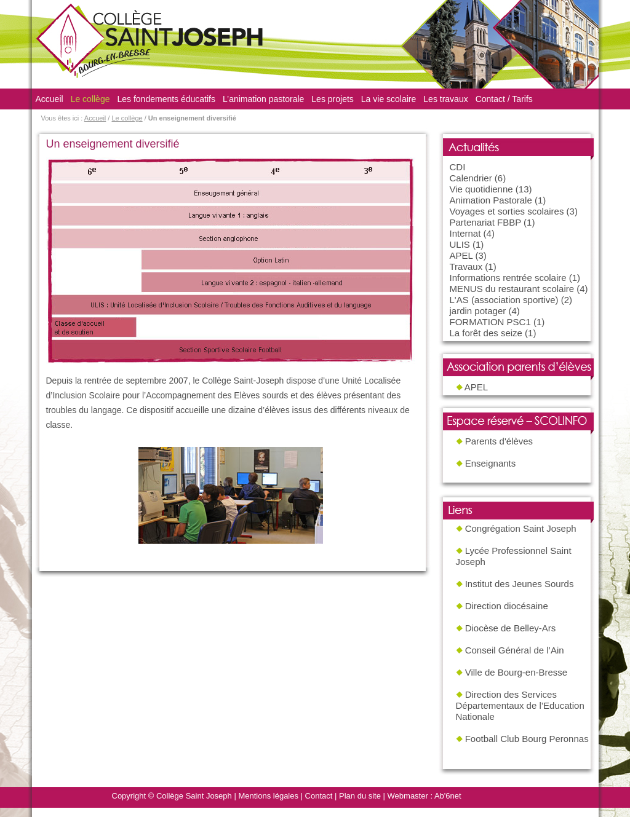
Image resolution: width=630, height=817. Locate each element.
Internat (465, 233)
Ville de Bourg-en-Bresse (516, 672)
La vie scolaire (389, 99)
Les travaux (445, 99)
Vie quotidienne (481, 189)
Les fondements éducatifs (166, 99)
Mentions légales (268, 795)
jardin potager (478, 311)
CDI (458, 167)
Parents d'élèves (499, 441)
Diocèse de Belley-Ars (510, 628)
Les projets (332, 99)
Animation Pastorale (491, 200)
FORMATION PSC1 (490, 322)
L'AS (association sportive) (504, 299)
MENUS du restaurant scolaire (512, 288)
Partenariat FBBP (485, 222)
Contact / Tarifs (504, 99)
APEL (461, 255)
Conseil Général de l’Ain (514, 650)
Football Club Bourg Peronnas (527, 738)
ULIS (460, 244)
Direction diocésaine (506, 606)
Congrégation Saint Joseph (520, 528)
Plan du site (360, 795)
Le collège (90, 99)
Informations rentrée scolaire (508, 277)
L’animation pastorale (263, 99)
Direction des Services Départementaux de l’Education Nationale (520, 705)
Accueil (49, 99)
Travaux (466, 266)
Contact (319, 795)
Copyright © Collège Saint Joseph (172, 795)
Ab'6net (447, 795)
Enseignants (490, 463)
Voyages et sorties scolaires (507, 211)
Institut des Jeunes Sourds (519, 583)
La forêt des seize (486, 333)
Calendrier (471, 178)
